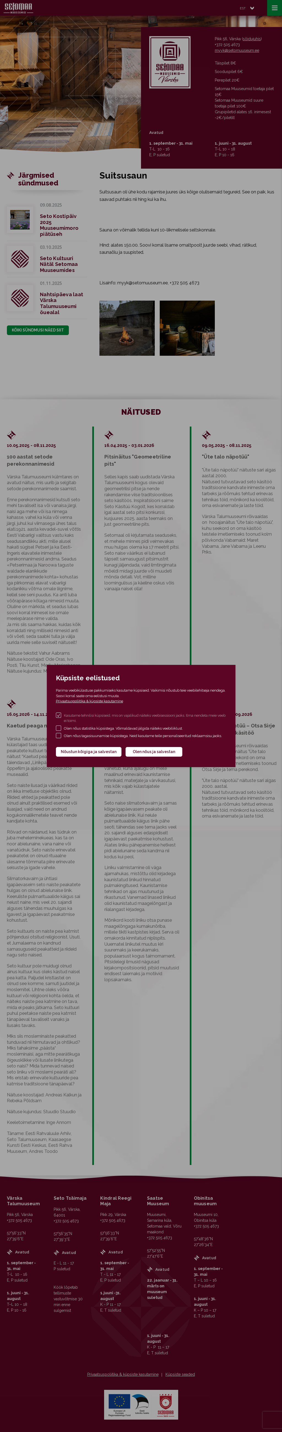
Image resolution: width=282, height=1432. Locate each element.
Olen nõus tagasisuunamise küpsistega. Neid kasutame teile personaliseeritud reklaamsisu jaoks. (143, 736)
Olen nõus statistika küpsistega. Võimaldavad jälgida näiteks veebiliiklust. (123, 728)
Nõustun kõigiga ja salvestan (88, 751)
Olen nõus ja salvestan (154, 751)
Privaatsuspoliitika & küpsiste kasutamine (89, 701)
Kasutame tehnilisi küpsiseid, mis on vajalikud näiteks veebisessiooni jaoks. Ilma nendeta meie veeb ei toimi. (145, 718)
